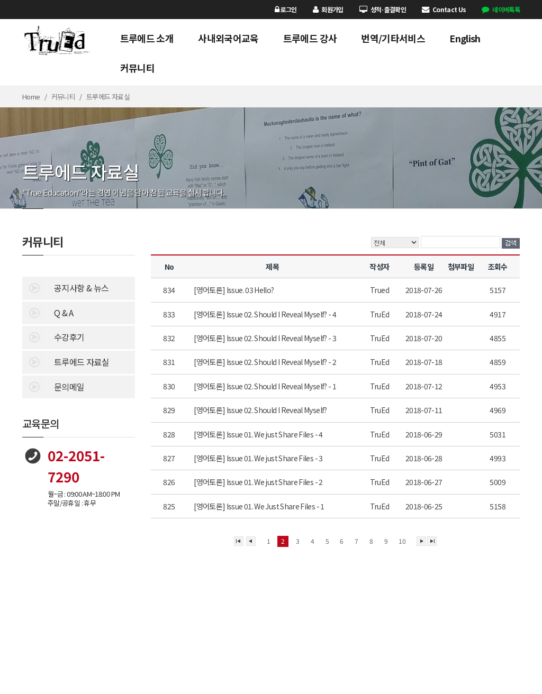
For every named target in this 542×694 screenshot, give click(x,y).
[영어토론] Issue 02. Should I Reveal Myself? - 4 (265, 314)
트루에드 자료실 (65, 361)
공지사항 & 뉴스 (65, 287)
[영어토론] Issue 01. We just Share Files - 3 (259, 458)
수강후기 (53, 336)
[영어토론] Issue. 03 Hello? (234, 290)
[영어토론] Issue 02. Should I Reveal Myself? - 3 (265, 338)
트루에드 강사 (310, 38)
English (465, 38)
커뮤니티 (137, 68)
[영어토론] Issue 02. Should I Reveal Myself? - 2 (265, 362)
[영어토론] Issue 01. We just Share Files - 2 (259, 482)
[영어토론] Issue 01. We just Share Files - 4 (259, 434)
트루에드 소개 (147, 38)
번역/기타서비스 (393, 38)
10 (402, 540)
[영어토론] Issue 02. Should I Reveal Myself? (261, 410)
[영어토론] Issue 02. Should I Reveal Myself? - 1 (265, 386)
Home (31, 97)
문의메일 (53, 386)
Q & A (48, 312)
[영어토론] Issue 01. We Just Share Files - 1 (260, 506)
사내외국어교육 (228, 38)
